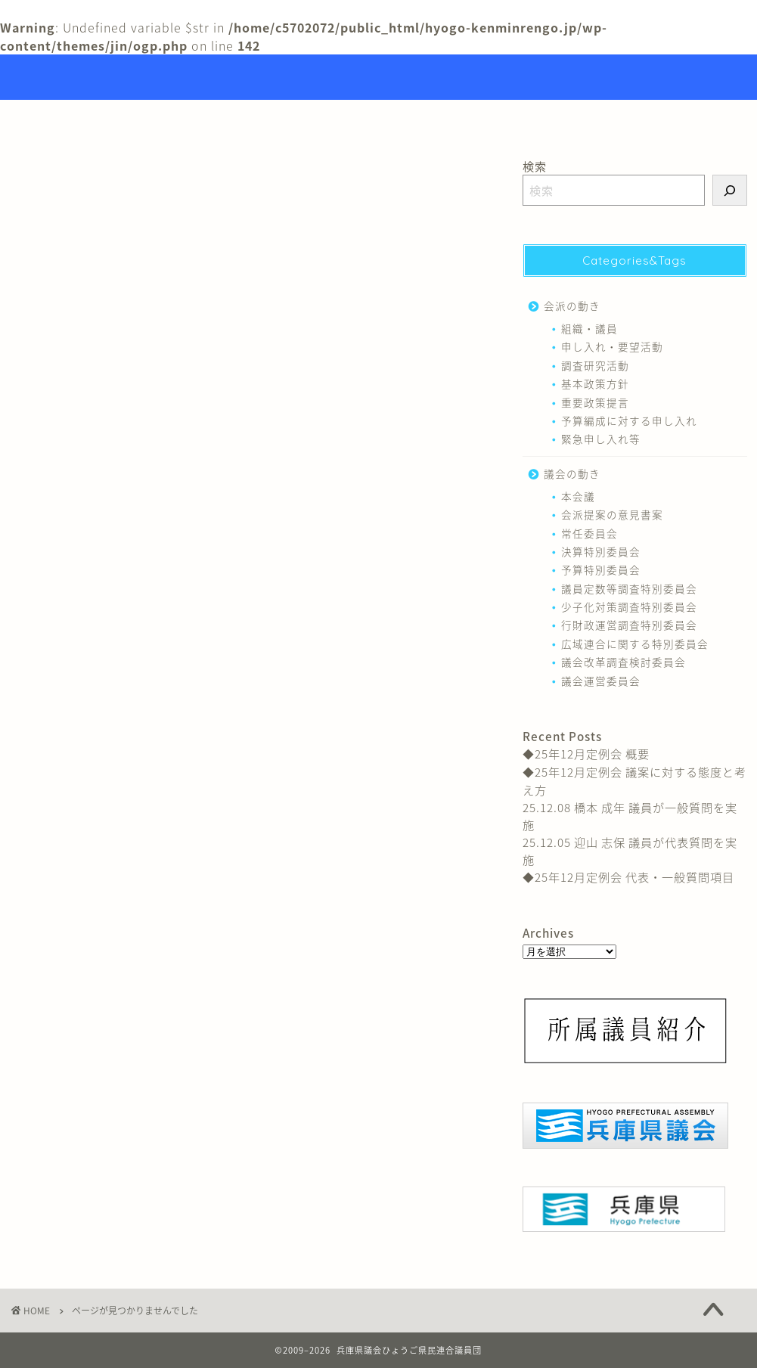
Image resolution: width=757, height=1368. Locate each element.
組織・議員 (589, 328)
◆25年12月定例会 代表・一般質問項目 (628, 877)
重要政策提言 (595, 402)
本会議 (578, 496)
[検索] (729, 190)
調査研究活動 (595, 365)
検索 (535, 166)
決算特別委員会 (601, 551)
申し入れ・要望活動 (612, 346)
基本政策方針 (595, 383)
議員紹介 (395, 118)
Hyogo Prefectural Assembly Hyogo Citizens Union (378, 77)
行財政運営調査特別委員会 (629, 624)
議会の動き (77, 841)
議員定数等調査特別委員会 (629, 588)
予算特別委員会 (601, 569)
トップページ (301, 118)
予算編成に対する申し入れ (629, 420)
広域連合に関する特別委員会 (635, 643)
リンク (473, 118)
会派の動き (77, 818)
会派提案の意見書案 (612, 514)
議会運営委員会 (601, 680)
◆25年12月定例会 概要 (586, 753)
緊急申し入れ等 (601, 438)
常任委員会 (589, 533)
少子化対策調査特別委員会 (629, 606)
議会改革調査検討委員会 (623, 661)
